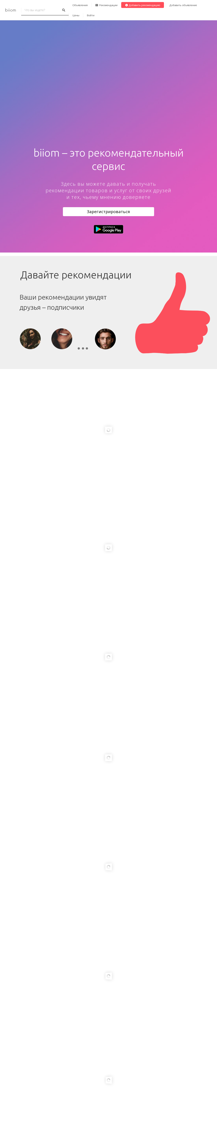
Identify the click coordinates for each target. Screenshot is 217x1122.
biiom (10, 10)
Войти (90, 15)
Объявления (80, 5)
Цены (75, 15)
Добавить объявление (183, 5)
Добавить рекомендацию (142, 5)
